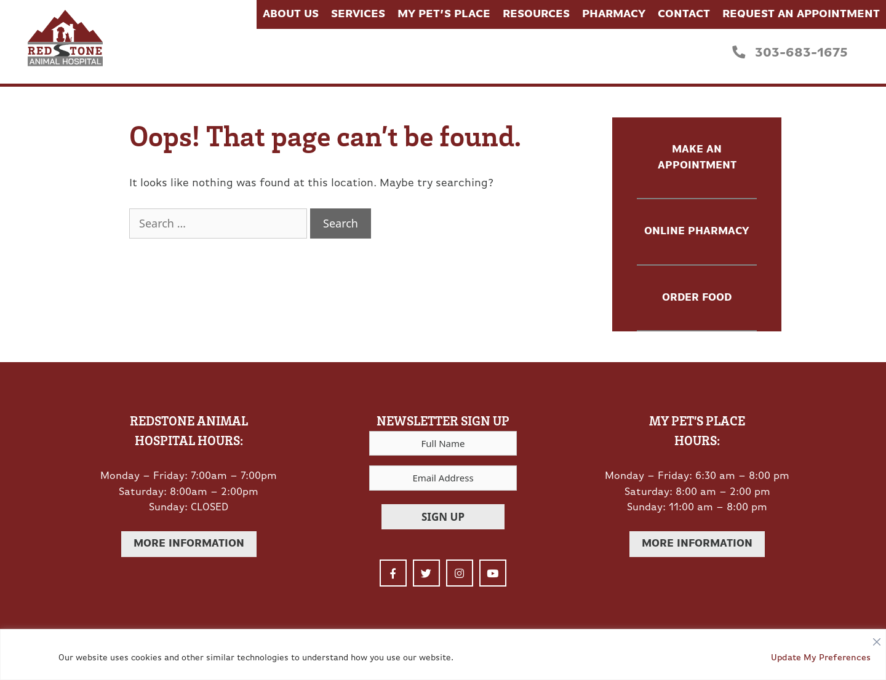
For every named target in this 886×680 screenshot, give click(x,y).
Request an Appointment (801, 14)
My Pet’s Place (443, 14)
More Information (189, 544)
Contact (684, 14)
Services (358, 14)
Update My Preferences (821, 658)
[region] (443, 654)
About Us (291, 14)
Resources (536, 14)
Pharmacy (613, 14)
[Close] (876, 639)
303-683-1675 (790, 52)
